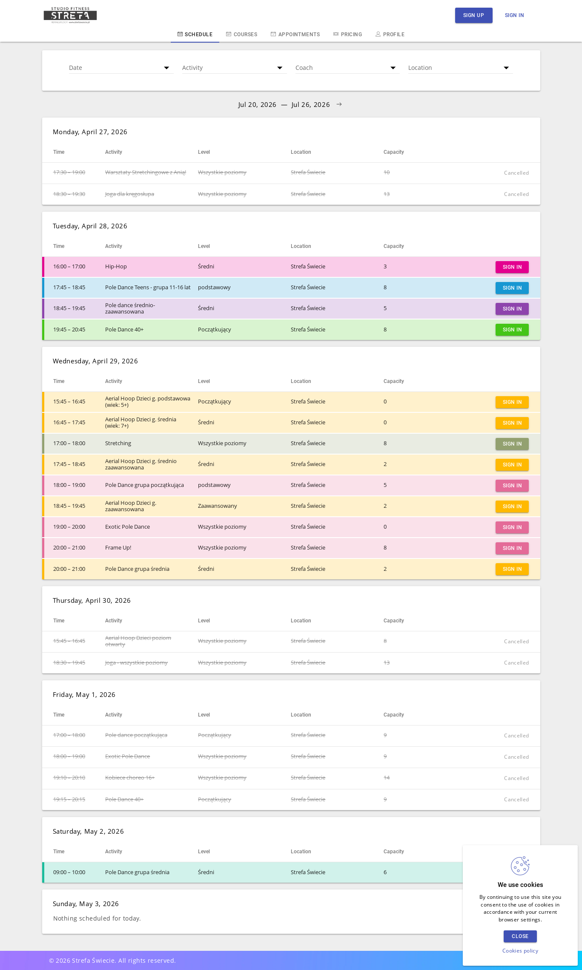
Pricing (347, 34)
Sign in (515, 15)
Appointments (295, 34)
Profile (390, 34)
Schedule (195, 34)
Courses (241, 34)
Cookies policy (520, 950)
